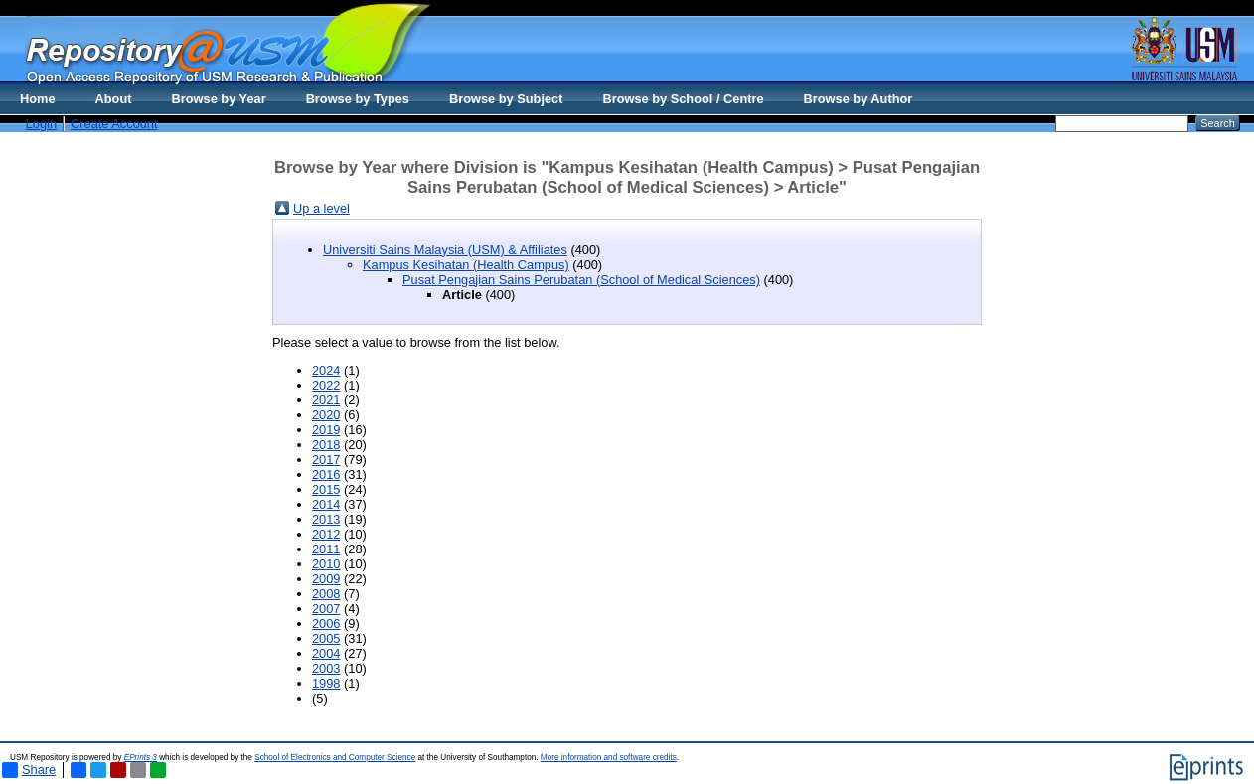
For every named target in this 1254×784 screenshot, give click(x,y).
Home (38, 98)
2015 (326, 489)
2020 (326, 414)
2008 (326, 593)
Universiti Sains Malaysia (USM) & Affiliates (445, 249)
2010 (326, 563)
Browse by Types (357, 98)
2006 (326, 623)
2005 (326, 638)
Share (29, 770)
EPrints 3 (140, 757)
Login (41, 123)
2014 (326, 504)
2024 (326, 370)
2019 (326, 429)
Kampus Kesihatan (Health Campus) (466, 264)
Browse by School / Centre (682, 98)
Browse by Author (858, 98)
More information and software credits (609, 757)
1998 (326, 683)
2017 (326, 459)
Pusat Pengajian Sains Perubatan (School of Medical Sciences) (581, 279)
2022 (326, 385)
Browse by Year (219, 98)
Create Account (114, 123)
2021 (326, 399)
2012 (326, 534)
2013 (326, 519)
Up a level (321, 208)
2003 (326, 668)
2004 (326, 653)
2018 (326, 444)
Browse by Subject (506, 98)
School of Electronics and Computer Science (334, 757)
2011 (326, 549)
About (113, 98)
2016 (326, 474)
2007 (326, 608)
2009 (326, 578)
